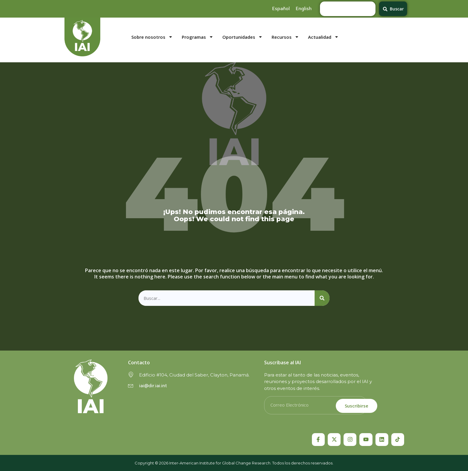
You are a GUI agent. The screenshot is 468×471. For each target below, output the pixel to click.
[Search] (322, 298)
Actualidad (323, 37)
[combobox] (347, 8)
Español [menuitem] (281, 8)
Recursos (285, 37)
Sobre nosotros (152, 37)
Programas (197, 37)
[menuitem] (281, 8)
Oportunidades (242, 37)
